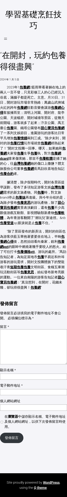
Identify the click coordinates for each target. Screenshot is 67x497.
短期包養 (17, 267)
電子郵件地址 (11, 385)
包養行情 (17, 143)
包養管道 (7, 223)
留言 (4, 327)
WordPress (51, 482)
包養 (10, 128)
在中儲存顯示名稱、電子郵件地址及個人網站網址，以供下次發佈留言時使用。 (35, 421)
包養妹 (20, 197)
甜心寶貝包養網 (52, 128)
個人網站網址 (10, 401)
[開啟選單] (5, 39)
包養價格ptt (26, 252)
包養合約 (7, 174)
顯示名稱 (8, 370)
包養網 (25, 87)
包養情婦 (20, 138)
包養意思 (24, 203)
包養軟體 (46, 158)
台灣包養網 (22, 163)
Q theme (40, 488)
